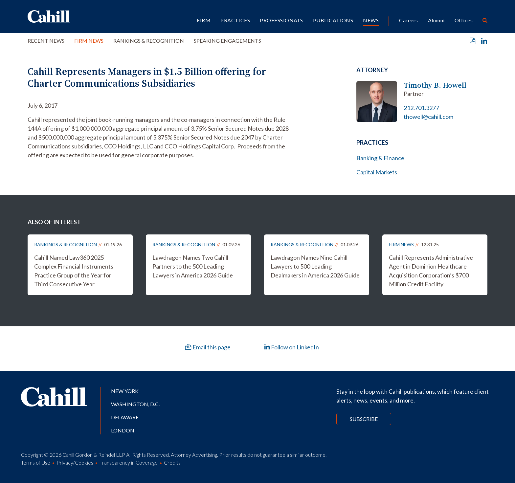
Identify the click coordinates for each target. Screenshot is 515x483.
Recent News (46, 40)
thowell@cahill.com (428, 116)
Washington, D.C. (135, 404)
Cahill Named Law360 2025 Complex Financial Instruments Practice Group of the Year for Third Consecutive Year (73, 271)
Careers (408, 20)
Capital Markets (376, 172)
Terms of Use (35, 462)
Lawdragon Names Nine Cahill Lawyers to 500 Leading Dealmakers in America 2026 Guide (315, 266)
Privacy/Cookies (74, 462)
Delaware (125, 417)
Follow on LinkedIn (291, 347)
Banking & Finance (380, 158)
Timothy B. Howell (435, 85)
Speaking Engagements (227, 40)
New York (125, 391)
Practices (235, 20)
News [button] (371, 20)
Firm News (88, 40)
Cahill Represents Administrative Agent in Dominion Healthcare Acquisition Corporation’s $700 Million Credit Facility (431, 271)
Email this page (208, 347)
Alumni (436, 20)
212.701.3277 (421, 107)
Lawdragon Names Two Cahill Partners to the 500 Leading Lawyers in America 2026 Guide (192, 266)
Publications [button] (333, 20)
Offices (464, 20)
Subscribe (364, 419)
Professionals (281, 20)
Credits (172, 462)
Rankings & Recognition (148, 40)
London (122, 430)
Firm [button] (204, 20)
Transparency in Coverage (129, 462)
